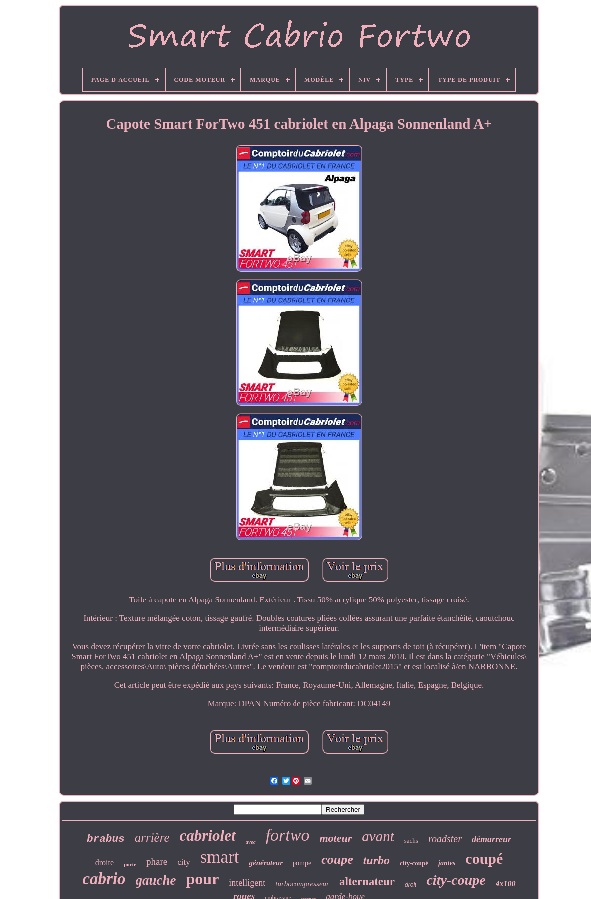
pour (202, 879)
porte (130, 864)
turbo (376, 860)
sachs (411, 840)
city (183, 862)
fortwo (288, 835)
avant (378, 836)
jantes (446, 863)
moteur (335, 838)
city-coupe (455, 880)
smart (219, 857)
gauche (156, 880)
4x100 (506, 883)
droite (104, 862)
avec (251, 842)
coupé (484, 858)
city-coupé (414, 863)
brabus (106, 839)
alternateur (367, 881)
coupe (337, 859)
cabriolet (208, 835)
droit (410, 884)
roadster (445, 838)
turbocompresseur (302, 884)
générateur (266, 863)
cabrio (103, 879)
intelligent (247, 883)
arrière (152, 837)
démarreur (491, 839)
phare (156, 861)
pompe (302, 863)
